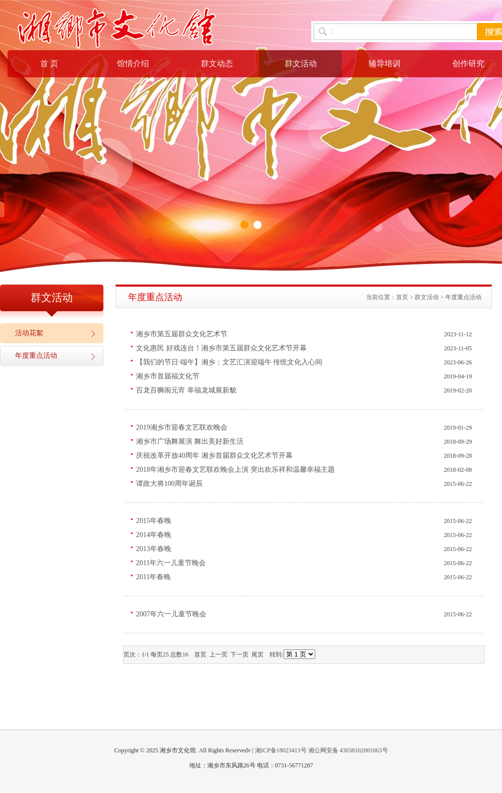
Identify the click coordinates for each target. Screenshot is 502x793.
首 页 (49, 63)
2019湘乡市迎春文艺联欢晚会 (181, 427)
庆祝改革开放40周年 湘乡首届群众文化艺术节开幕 (214, 455)
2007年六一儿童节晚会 (171, 614)
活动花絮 (29, 333)
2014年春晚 (153, 535)
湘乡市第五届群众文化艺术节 (181, 334)
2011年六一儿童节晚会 (171, 563)
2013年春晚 (153, 549)
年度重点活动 (36, 355)
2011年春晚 (153, 577)
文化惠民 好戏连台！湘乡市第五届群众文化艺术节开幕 (221, 348)
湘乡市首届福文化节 (167, 376)
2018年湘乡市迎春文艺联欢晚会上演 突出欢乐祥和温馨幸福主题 (235, 469)
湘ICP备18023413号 (281, 750)
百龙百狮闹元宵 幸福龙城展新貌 (186, 390)
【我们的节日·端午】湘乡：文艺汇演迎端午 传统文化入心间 (229, 362)
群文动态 (217, 63)
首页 (402, 297)
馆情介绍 (133, 63)
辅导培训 (384, 63)
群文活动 (301, 63)
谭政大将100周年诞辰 (169, 483)
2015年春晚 (153, 520)
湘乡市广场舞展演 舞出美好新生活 (189, 441)
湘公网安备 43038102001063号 (348, 750)
